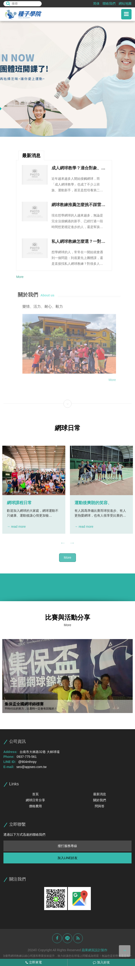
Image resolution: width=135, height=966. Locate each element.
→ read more (16, 526)
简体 (96, 3)
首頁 (35, 794)
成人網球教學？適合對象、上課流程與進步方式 (78, 168)
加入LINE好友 (67, 858)
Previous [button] (63, 543)
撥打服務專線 (67, 846)
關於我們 (99, 800)
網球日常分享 (35, 800)
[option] (67, 79)
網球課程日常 (19, 502)
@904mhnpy (27, 762)
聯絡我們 (109, 3)
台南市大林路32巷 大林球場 (39, 752)
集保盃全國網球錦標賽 (24, 704)
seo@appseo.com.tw (31, 767)
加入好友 (101, 962)
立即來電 (34, 962)
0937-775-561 (27, 757)
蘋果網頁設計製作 (94, 950)
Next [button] (72, 543)
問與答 (99, 806)
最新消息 (99, 794)
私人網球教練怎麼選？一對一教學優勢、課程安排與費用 (78, 242)
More (19, 277)
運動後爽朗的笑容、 (93, 502)
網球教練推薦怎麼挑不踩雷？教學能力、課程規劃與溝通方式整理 (78, 205)
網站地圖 (125, 3)
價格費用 (35, 806)
